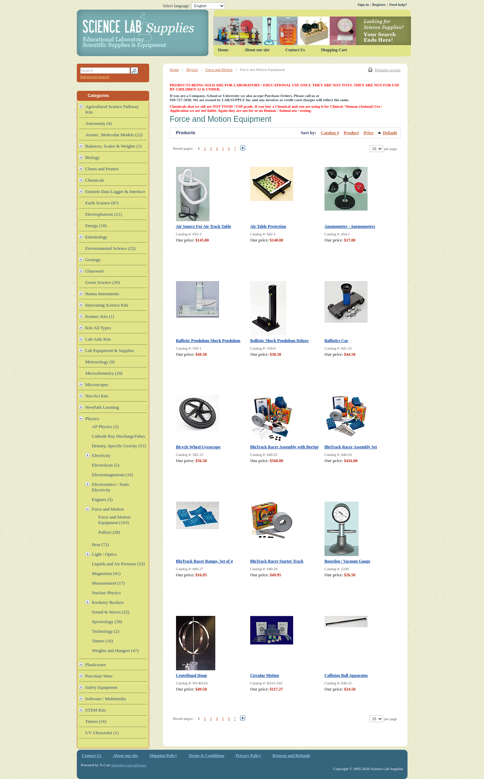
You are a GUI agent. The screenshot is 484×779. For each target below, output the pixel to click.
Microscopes (96, 384)
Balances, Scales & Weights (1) (113, 146)
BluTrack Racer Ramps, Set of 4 (204, 561)
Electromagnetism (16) (112, 474)
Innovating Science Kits (106, 305)
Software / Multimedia (105, 698)
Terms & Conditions (206, 755)
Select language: (194, 5)
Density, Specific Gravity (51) (119, 445)
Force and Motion (219, 69)
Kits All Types (98, 327)
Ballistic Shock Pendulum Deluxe (279, 340)
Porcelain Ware (99, 676)
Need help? (398, 4)
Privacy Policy (248, 755)
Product (351, 132)
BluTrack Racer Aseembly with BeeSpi (284, 447)
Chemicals (94, 180)
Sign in (363, 4)
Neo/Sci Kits (97, 395)
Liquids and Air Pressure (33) (118, 563)
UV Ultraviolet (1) (102, 732)
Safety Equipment (101, 687)
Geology (93, 259)
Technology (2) (106, 631)
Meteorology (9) (100, 361)
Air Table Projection (268, 226)
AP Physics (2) (105, 426)
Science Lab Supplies (244, 33)
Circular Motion (264, 675)
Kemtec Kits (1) (99, 316)
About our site (256, 49)
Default (390, 132)
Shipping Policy (163, 755)
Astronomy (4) (98, 123)
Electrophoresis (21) (103, 214)
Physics (192, 69)
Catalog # (330, 132)
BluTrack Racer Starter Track (276, 561)
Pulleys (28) (109, 532)
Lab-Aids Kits (98, 339)
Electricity (101, 455)
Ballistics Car (336, 340)
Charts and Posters (102, 168)
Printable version (388, 70)
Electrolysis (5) (106, 465)
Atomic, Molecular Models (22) (114, 134)
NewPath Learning (102, 407)
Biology (92, 157)
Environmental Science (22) (110, 248)
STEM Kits (95, 710)
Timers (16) (102, 640)
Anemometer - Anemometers (350, 226)
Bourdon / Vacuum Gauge (347, 561)
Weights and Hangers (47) (115, 650)
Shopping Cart (334, 49)
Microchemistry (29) (104, 373)
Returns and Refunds (291, 755)
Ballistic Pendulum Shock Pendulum (208, 340)
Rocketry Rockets (108, 602)
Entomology (96, 236)
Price (368, 132)
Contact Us (295, 49)
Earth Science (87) (102, 202)
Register (378, 4)
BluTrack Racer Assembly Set (351, 447)
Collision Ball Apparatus (346, 675)
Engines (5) (102, 499)
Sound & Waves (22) (111, 612)
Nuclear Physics (106, 592)
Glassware (94, 271)
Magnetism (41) (106, 573)
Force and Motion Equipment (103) (115, 519)
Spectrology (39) (107, 621)
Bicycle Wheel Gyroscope (198, 447)
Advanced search (95, 77)
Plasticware (95, 664)
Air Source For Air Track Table (203, 226)
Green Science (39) (102, 282)
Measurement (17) (108, 583)
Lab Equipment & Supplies (109, 350)
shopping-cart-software (128, 765)
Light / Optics (104, 554)
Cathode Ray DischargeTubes (118, 436)
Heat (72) (100, 544)
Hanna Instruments (102, 293)
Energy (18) (96, 225)
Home (174, 69)
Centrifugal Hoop (191, 675)
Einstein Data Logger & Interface (115, 191)
